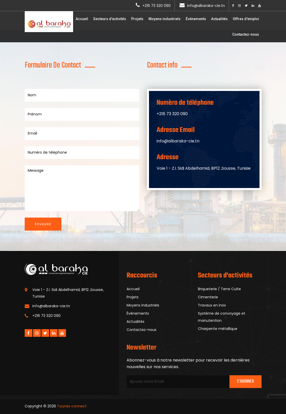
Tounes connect (72, 406)
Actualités (219, 19)
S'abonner (245, 381)
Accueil (82, 19)
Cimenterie (208, 297)
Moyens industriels (164, 19)
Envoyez (43, 223)
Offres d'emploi (246, 19)
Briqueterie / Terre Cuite (219, 288)
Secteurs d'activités (109, 19)
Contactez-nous (245, 34)
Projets (137, 19)
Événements (196, 19)
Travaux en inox (212, 305)
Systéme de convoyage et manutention (221, 317)
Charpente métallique (217, 328)
